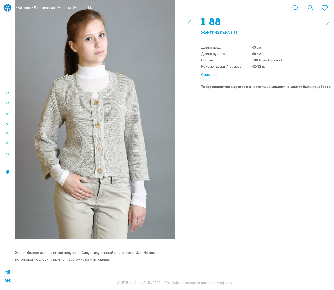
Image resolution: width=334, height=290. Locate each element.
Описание (209, 74)
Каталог (24, 8)
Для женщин (44, 8)
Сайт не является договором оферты (202, 283)
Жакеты (64, 8)
